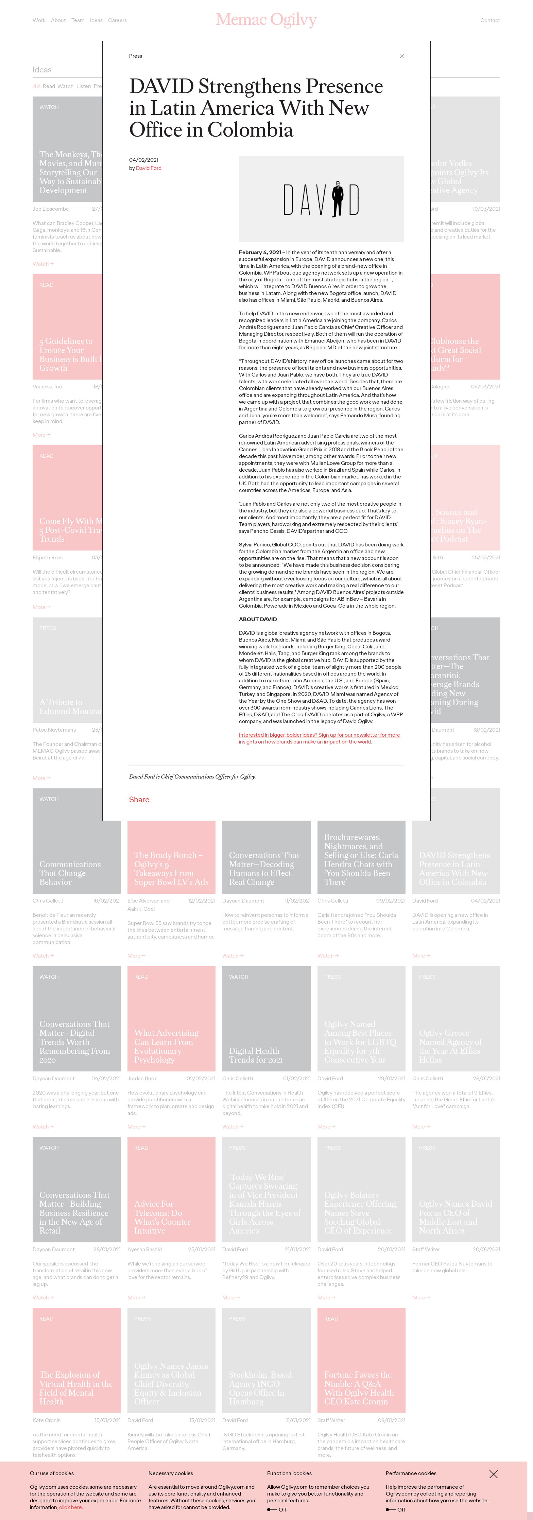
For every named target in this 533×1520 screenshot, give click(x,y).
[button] (402, 56)
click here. (71, 1507)
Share (139, 800)
